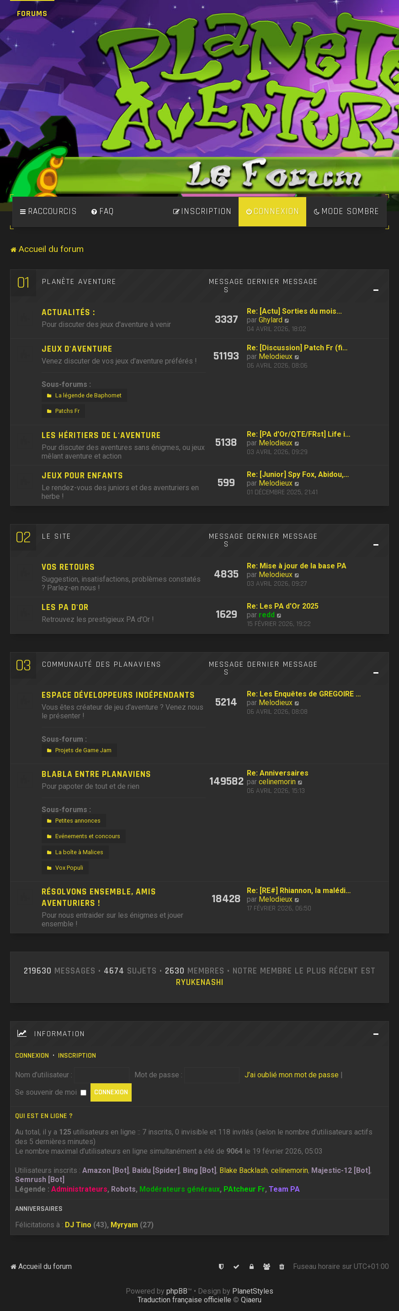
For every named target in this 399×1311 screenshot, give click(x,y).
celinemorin (277, 781)
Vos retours (68, 567)
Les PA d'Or (65, 607)
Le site (56, 536)
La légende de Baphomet (83, 395)
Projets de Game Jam (78, 750)
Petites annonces (73, 820)
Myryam (124, 1224)
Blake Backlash (243, 1170)
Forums (32, 13)
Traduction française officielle (184, 1299)
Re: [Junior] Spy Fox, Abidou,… (298, 474)
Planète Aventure (79, 282)
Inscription (77, 1055)
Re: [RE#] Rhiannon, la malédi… (299, 890)
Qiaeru (251, 1299)
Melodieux (276, 356)
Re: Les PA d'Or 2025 (283, 606)
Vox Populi (64, 867)
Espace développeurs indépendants (118, 695)
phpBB (176, 1291)
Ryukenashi (199, 982)
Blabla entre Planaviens (96, 774)
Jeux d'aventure (77, 349)
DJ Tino (78, 1224)
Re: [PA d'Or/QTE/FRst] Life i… (299, 434)
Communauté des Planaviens (101, 664)
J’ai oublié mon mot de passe (292, 1074)
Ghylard (270, 320)
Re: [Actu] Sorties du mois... (294, 311)
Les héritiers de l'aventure (101, 435)
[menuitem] (102, 211)
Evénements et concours (82, 836)
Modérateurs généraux (179, 1189)
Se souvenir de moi (50, 1092)
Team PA (284, 1189)
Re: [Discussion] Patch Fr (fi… (297, 347)
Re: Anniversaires (278, 773)
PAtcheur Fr (244, 1189)
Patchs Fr (62, 411)
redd (267, 614)
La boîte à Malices (74, 852)
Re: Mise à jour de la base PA (296, 566)
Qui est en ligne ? (44, 1116)
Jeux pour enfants (82, 476)
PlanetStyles (252, 1291)
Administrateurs (79, 1189)
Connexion (32, 1055)
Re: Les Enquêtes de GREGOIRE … (304, 694)
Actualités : (68, 312)
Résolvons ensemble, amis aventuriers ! (99, 897)
